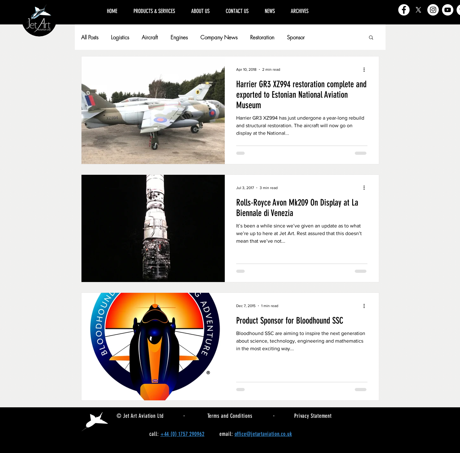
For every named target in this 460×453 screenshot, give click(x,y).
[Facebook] (404, 10)
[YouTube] (447, 10)
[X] (418, 10)
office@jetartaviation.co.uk (263, 433)
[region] (350, 3)
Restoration (262, 37)
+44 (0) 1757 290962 (182, 433)
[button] (371, 38)
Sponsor (296, 37)
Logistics (120, 37)
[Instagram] (433, 10)
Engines (179, 37)
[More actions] (366, 69)
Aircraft (150, 37)
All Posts (89, 37)
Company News (218, 37)
